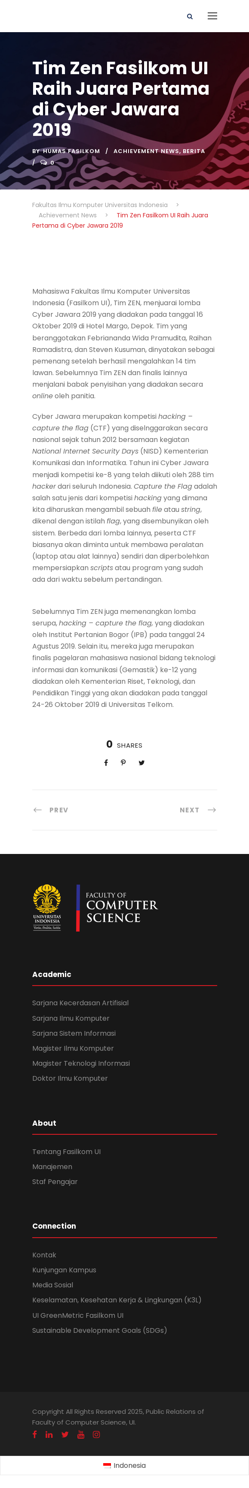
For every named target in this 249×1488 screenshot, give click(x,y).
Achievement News (146, 151)
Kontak (44, 1255)
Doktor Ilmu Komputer (70, 1078)
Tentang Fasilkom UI (66, 1152)
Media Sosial (52, 1285)
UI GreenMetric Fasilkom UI (77, 1315)
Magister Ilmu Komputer (73, 1048)
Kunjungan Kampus (64, 1270)
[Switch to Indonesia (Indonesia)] (124, 1466)
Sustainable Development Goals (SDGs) (99, 1330)
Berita (194, 151)
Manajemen (52, 1167)
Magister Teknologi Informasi (81, 1063)
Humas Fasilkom (71, 151)
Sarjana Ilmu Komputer (71, 1018)
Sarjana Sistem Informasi (74, 1033)
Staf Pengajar (55, 1182)
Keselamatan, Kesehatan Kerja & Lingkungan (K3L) (117, 1300)
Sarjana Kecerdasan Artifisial (80, 1003)
